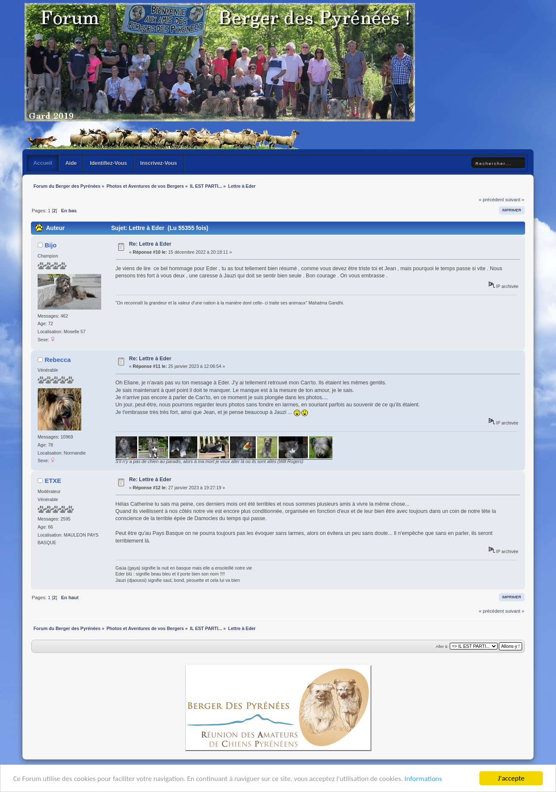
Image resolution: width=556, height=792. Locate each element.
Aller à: (442, 646)
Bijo (50, 245)
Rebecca (57, 359)
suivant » (514, 199)
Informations (423, 779)
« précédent (491, 199)
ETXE (52, 480)
